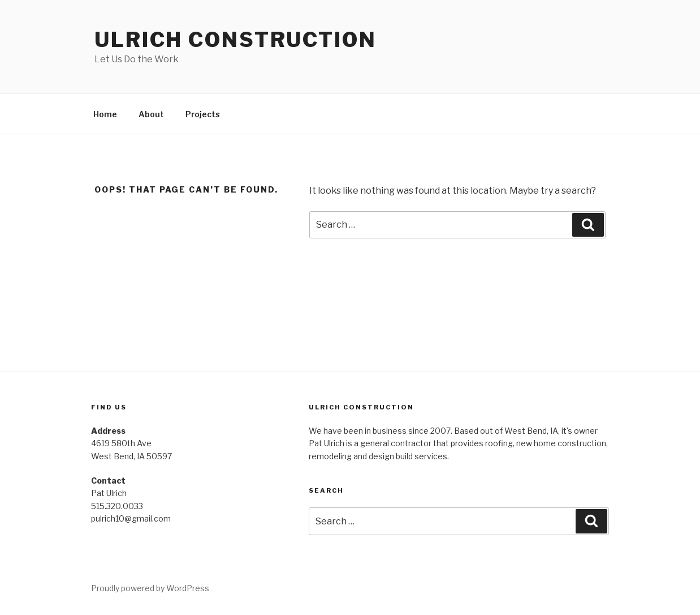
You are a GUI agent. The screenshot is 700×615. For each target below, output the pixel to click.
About (151, 114)
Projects (202, 114)
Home (105, 114)
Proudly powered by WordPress (150, 588)
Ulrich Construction (235, 39)
